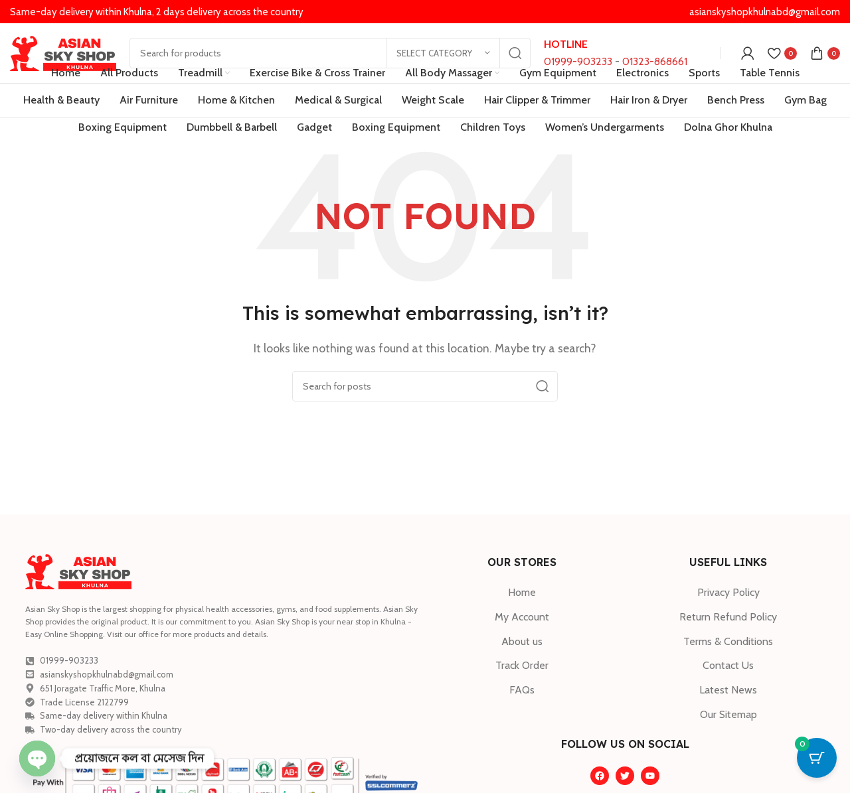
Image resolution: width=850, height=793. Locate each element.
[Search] (330, 53)
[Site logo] (63, 52)
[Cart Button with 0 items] (817, 760)
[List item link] (521, 592)
